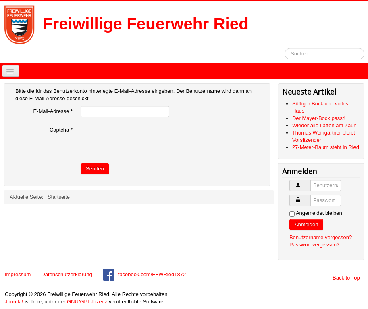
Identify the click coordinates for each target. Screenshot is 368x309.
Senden (95, 169)
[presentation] (142, 140)
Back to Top (346, 278)
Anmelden (306, 224)
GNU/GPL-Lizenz (87, 301)
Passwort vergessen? (314, 245)
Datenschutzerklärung (66, 274)
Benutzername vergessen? (320, 237)
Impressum (18, 274)
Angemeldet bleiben (319, 213)
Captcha (61, 130)
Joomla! (14, 301)
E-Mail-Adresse (53, 111)
